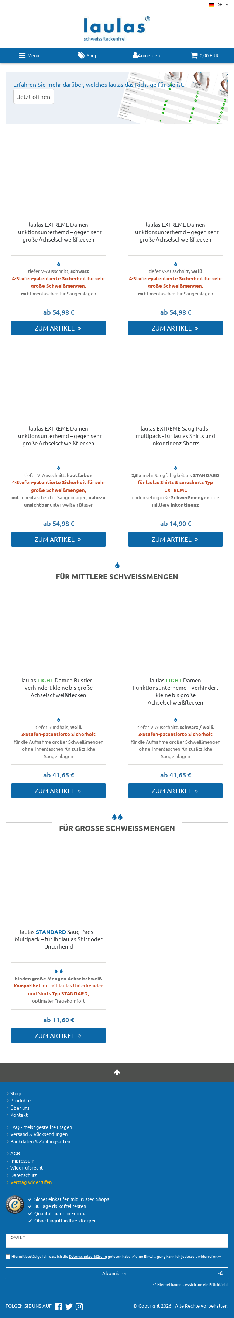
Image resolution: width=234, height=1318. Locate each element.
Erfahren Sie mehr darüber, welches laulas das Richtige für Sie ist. (99, 84)
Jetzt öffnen (33, 96)
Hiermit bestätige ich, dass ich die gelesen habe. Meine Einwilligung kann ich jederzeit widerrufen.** (116, 1256)
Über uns (18, 1108)
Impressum (20, 1160)
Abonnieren (163, 1273)
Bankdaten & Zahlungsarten (38, 1141)
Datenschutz (21, 1175)
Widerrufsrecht (24, 1167)
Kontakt (17, 1115)
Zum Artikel (58, 328)
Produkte (18, 1100)
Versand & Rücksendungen (37, 1134)
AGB (13, 1153)
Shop (13, 1093)
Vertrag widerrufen (29, 1182)
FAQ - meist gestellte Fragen (39, 1127)
